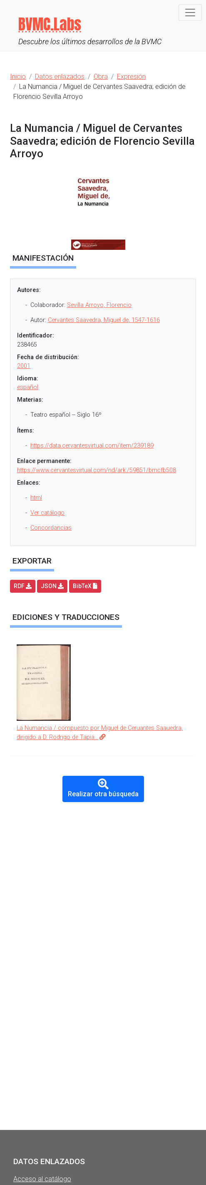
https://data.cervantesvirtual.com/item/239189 (92, 445)
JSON (52, 586)
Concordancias (51, 527)
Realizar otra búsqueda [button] (103, 788)
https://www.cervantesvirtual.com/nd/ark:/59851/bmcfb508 (96, 470)
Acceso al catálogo (42, 1179)
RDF (23, 586)
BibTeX (85, 586)
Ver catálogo (47, 512)
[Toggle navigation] (190, 12)
